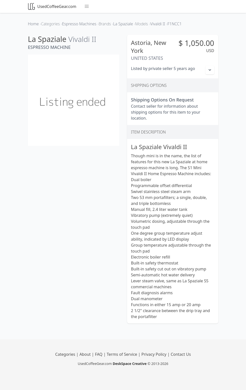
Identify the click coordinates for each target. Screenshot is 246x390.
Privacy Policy (154, 354)
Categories (65, 354)
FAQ (99, 354)
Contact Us (181, 354)
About (86, 354)
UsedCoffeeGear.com (52, 6)
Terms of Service (122, 354)
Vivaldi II (82, 39)
